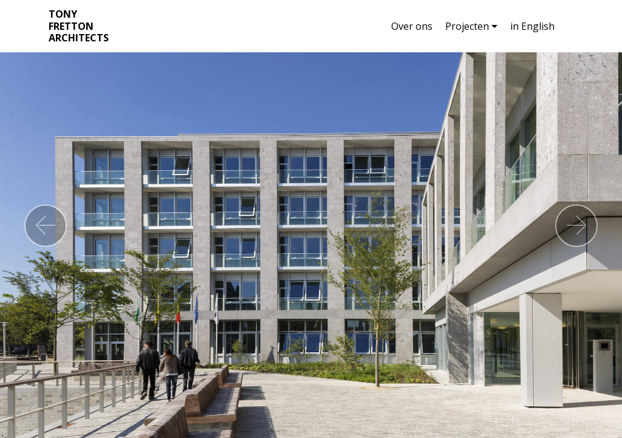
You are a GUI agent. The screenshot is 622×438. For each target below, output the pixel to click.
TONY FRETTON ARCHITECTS (79, 26)
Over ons (411, 26)
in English (532, 26)
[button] (45, 225)
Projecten (467, 26)
